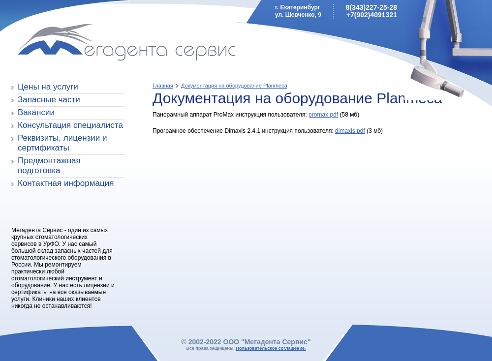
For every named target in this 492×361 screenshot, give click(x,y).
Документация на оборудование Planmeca (234, 86)
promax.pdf (323, 114)
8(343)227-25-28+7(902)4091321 (371, 11)
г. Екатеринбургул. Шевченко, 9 (298, 11)
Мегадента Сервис (81, 44)
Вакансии (36, 112)
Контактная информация (66, 183)
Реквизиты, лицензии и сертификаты (62, 142)
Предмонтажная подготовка (49, 165)
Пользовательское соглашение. (271, 348)
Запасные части (49, 99)
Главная (163, 86)
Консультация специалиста (70, 125)
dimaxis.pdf (350, 130)
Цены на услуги (48, 86)
